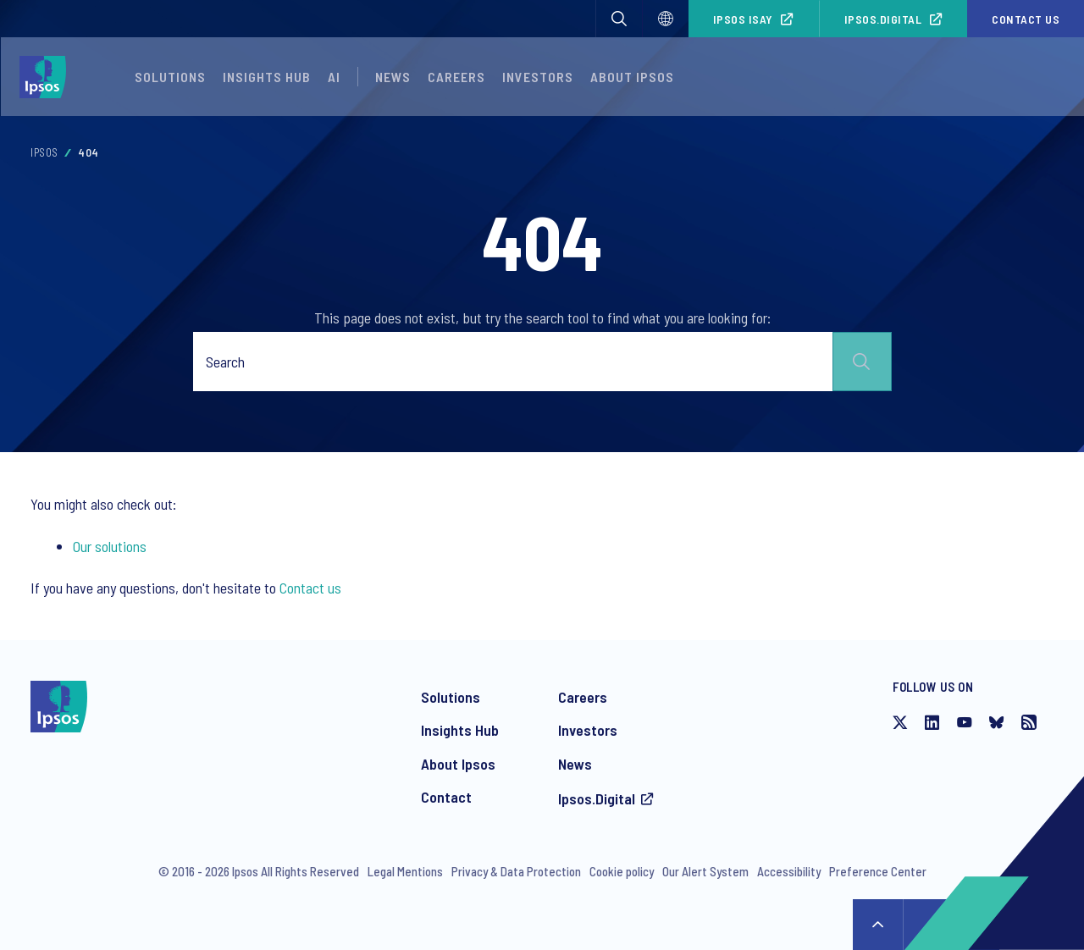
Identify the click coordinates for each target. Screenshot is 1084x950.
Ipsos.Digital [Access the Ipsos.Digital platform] (596, 798)
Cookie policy (621, 871)
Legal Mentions (405, 871)
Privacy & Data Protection (516, 871)
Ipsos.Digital (883, 19)
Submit (862, 361)
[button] (619, 18)
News (575, 763)
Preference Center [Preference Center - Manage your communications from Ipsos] (877, 871)
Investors (587, 730)
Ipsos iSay (743, 19)
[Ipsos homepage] (47, 77)
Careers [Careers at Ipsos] (582, 697)
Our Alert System (705, 871)
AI (334, 77)
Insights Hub (460, 730)
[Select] (665, 18)
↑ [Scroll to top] (878, 924)
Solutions (170, 77)
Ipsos (44, 152)
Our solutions (110, 546)
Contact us (1025, 19)
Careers (456, 77)
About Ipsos (458, 763)
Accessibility (789, 871)
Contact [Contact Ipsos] (446, 796)
